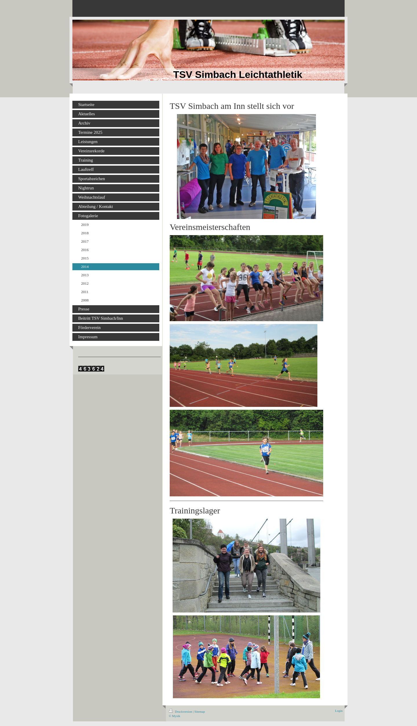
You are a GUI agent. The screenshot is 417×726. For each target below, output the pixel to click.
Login (339, 710)
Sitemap (199, 711)
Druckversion (181, 711)
